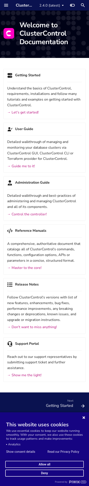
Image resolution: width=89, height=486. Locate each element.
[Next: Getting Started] (64, 404)
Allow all (44, 464)
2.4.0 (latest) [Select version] (49, 5)
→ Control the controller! (27, 214)
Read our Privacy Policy (63, 451)
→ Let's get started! (23, 112)
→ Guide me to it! (21, 166)
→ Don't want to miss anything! (32, 327)
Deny (44, 473)
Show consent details (20, 451)
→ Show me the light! (24, 375)
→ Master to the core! (24, 267)
